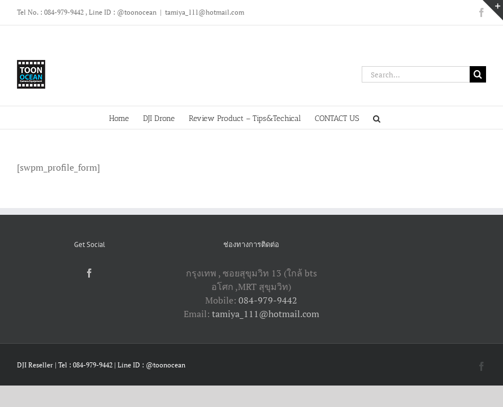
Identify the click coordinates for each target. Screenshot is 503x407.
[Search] (478, 74)
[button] (376, 117)
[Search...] (416, 74)
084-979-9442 (268, 300)
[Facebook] (89, 273)
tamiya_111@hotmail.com (204, 12)
